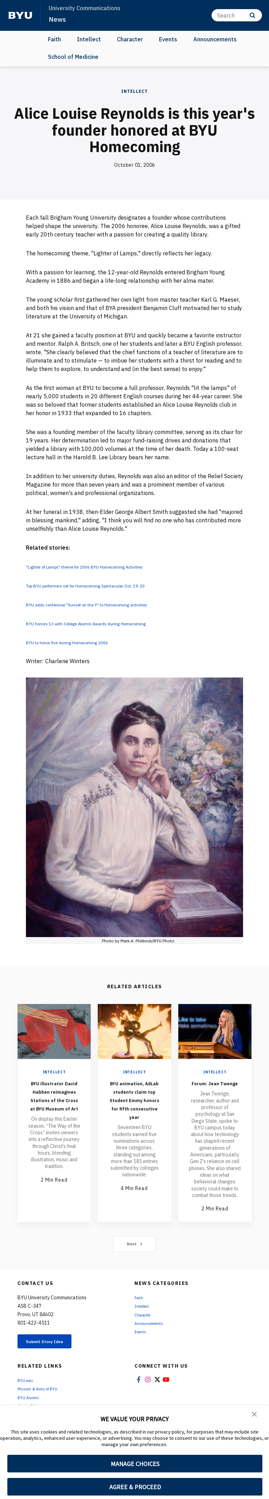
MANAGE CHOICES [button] (135, 1464)
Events (168, 39)
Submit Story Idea (53, 1351)
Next (134, 1252)
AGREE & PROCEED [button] (135, 1487)
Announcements (215, 39)
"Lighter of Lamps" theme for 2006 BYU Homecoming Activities (108, 566)
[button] (255, 1415)
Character (130, 39)
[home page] (20, 15)
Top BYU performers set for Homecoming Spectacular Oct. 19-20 (110, 585)
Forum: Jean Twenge (214, 1087)
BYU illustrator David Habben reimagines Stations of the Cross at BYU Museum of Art (54, 1103)
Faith (54, 39)
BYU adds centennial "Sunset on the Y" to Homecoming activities (110, 604)
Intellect (89, 39)
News (58, 19)
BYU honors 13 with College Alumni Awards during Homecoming (108, 623)
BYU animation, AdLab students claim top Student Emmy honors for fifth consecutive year (134, 1112)
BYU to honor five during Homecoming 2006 (82, 642)
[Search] (237, 15)
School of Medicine (73, 56)
